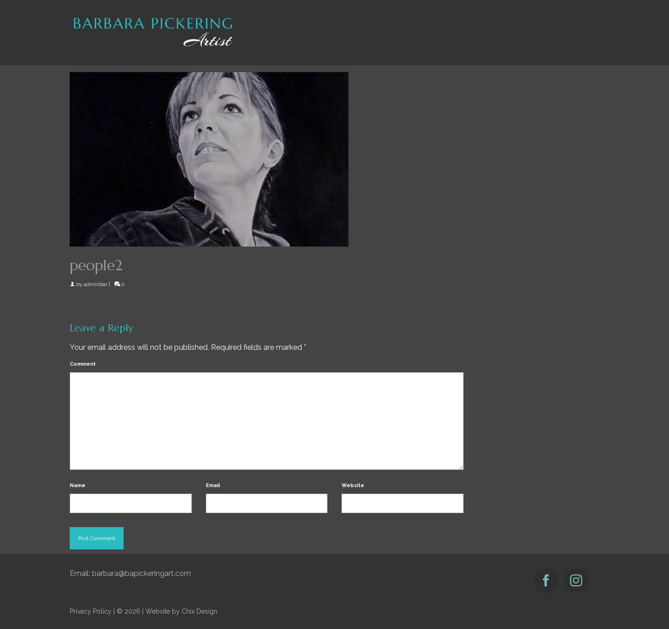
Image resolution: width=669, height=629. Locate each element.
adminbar (95, 284)
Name (79, 485)
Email (214, 485)
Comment (84, 364)
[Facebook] (545, 580)
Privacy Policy (91, 611)
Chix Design (199, 611)
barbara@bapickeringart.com (141, 573)
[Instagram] (576, 580)
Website (352, 485)
